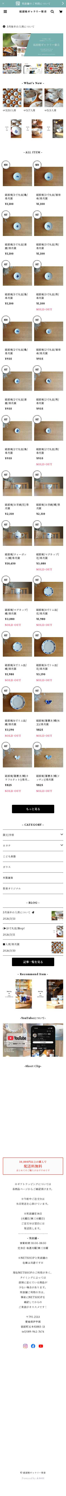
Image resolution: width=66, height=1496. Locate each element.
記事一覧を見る (33, 962)
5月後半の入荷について (18, 26)
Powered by (33, 1478)
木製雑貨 (8, 877)
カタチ (7, 845)
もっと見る (33, 809)
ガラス (7, 867)
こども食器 (9, 856)
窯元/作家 (8, 835)
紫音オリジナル (12, 888)
